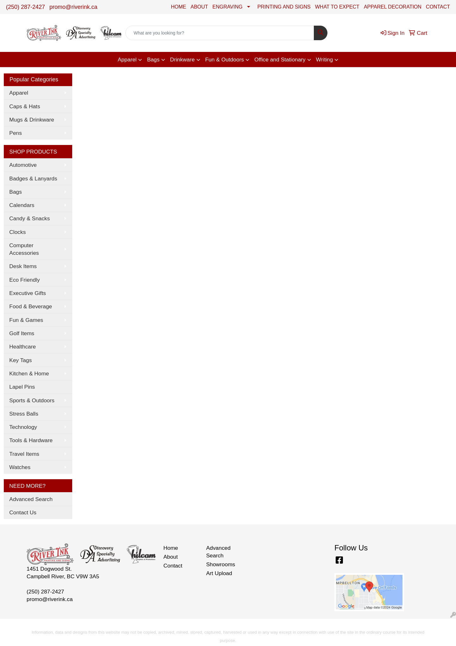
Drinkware (182, 59)
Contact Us (22, 512)
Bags (153, 59)
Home (170, 548)
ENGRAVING (227, 6)
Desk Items (23, 266)
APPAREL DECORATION (392, 6)
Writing (324, 59)
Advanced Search (31, 499)
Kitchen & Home (29, 373)
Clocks (17, 232)
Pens (15, 133)
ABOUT (199, 6)
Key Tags (20, 360)
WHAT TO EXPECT (337, 6)
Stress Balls (23, 414)
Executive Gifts (27, 293)
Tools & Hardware (31, 440)
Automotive (23, 165)
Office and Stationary (280, 59)
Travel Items (24, 454)
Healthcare (22, 346)
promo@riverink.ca (73, 7)
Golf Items (21, 333)
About (170, 557)
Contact (172, 565)
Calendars (21, 205)
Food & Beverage (30, 306)
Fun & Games (26, 320)
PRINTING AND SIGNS (284, 6)
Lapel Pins (22, 387)
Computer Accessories (24, 249)
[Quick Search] (219, 33)
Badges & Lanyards (33, 178)
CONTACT (438, 6)
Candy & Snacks (29, 218)
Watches (19, 467)
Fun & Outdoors (224, 59)
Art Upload (219, 573)
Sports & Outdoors (31, 400)
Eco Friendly (24, 280)
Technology (23, 427)
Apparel (127, 59)
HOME (178, 6)
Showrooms (220, 564)
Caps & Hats (24, 106)
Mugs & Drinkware (31, 119)
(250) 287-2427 (25, 7)
